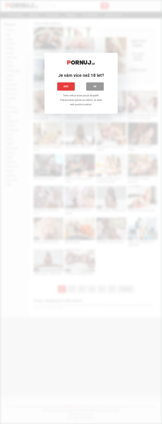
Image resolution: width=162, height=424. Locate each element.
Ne (95, 86)
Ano (66, 86)
